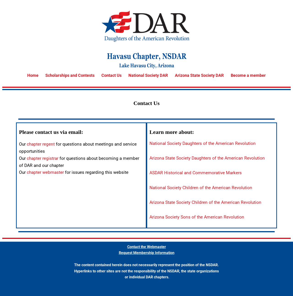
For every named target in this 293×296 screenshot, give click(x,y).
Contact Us (111, 75)
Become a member (248, 75)
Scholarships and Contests (70, 75)
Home (32, 75)
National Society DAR (148, 75)
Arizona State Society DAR (199, 75)
